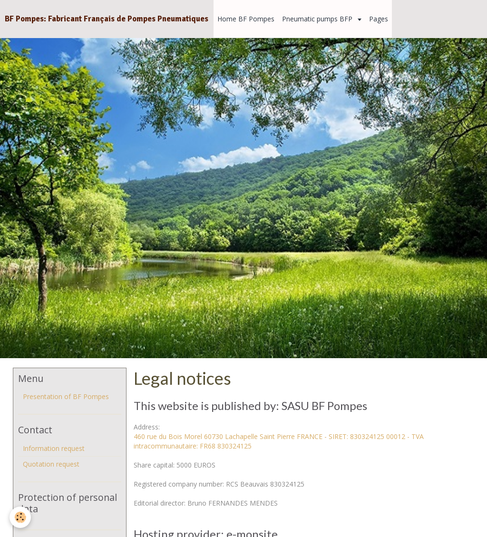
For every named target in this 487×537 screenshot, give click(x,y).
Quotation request (51, 464)
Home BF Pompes (245, 18)
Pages (378, 18)
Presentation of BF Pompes (66, 396)
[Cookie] (20, 517)
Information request (54, 448)
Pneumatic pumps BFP (318, 18)
